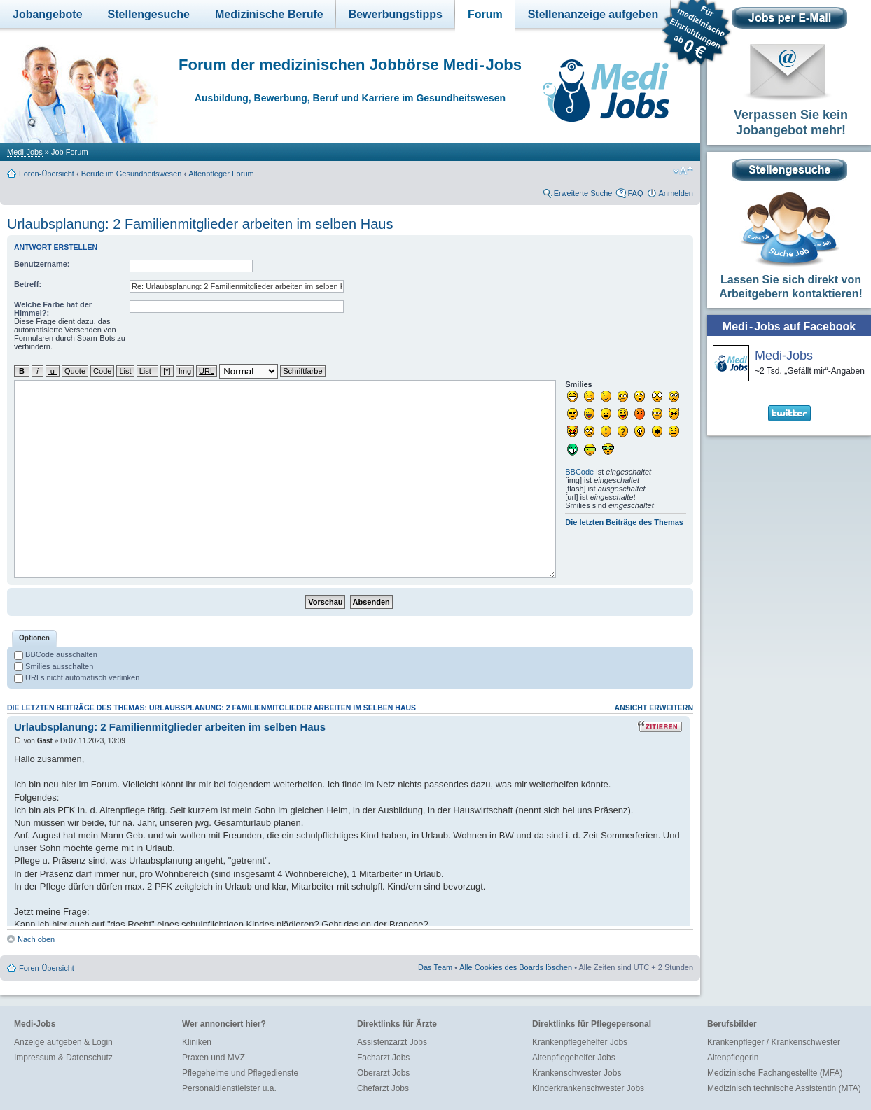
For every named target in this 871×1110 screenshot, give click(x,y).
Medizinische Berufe (269, 14)
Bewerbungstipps (396, 14)
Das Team (435, 967)
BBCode (579, 472)
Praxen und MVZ (213, 1057)
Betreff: (27, 284)
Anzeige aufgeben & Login (63, 1042)
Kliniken (196, 1042)
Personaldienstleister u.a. (229, 1088)
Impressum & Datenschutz (63, 1057)
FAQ (635, 193)
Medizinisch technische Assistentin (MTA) (784, 1088)
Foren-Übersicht (46, 173)
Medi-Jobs (25, 152)
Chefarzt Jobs (383, 1088)
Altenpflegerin (732, 1057)
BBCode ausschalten (55, 654)
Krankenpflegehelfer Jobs (579, 1042)
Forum (485, 14)
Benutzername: (41, 264)
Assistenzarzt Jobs (392, 1042)
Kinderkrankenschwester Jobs (588, 1088)
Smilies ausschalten (53, 666)
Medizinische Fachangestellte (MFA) (774, 1073)
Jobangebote (48, 14)
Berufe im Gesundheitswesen (131, 173)
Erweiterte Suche (583, 193)
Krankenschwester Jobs (576, 1073)
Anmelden (675, 193)
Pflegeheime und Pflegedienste (240, 1073)
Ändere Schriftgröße (683, 170)
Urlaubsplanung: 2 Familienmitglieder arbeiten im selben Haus (200, 224)
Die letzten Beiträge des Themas (624, 522)
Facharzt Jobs (383, 1057)
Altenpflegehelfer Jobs (573, 1057)
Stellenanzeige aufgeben (593, 14)
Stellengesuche (149, 14)
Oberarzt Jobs (383, 1073)
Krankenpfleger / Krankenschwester (773, 1042)
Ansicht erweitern (654, 707)
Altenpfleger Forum (221, 173)
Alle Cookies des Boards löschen (515, 967)
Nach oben (36, 939)
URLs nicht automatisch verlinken (76, 677)
